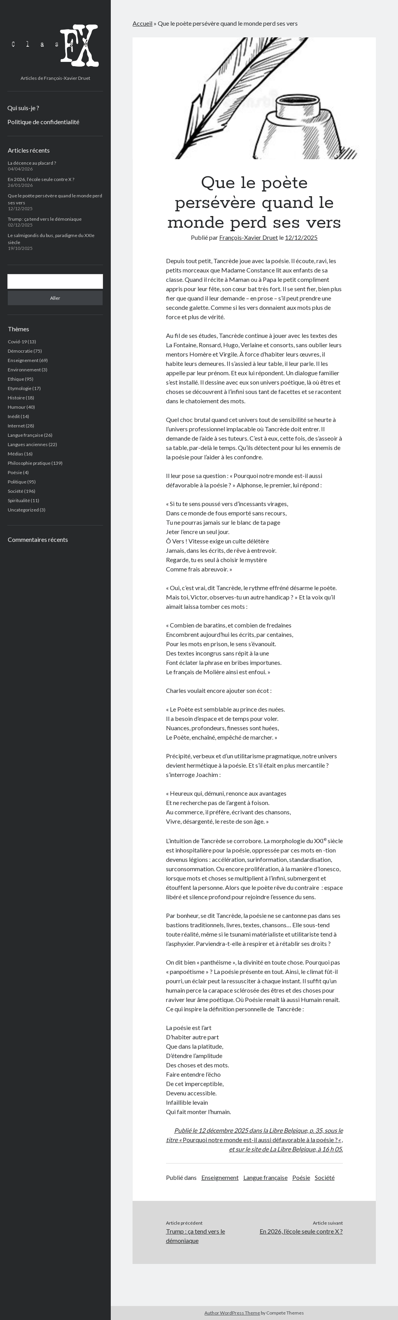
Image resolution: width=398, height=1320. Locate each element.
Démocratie (20, 351)
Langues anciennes (28, 444)
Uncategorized (23, 510)
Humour (17, 407)
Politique (17, 482)
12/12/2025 (301, 237)
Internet (16, 426)
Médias (15, 454)
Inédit (14, 416)
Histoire (16, 398)
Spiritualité (19, 500)
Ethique (16, 379)
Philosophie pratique (29, 463)
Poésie (15, 472)
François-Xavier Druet (248, 237)
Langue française (25, 435)
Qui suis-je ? (23, 107)
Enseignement (23, 360)
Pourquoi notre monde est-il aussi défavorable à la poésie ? (260, 1139)
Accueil (142, 23)
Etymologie (19, 388)
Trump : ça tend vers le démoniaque (45, 219)
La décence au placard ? (32, 163)
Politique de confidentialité (43, 121)
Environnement (24, 370)
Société (15, 491)
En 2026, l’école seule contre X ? (41, 179)
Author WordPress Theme (232, 1313)
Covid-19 (17, 342)
